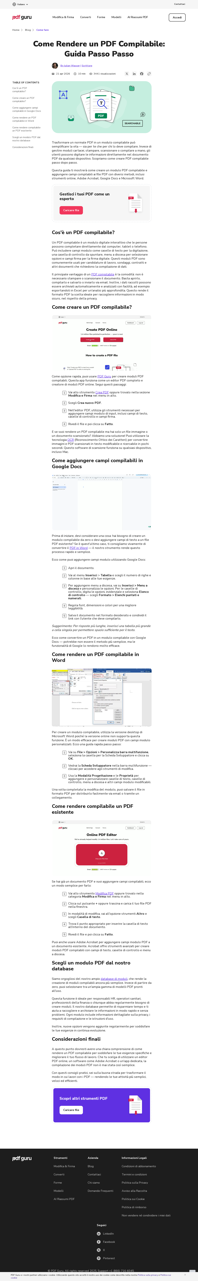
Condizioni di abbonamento (139, 1166)
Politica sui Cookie (133, 1199)
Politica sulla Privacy (135, 1183)
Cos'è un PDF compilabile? (19, 90)
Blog (28, 30)
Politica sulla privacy (148, 1275)
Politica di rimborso (134, 1207)
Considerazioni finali (22, 147)
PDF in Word (79, 548)
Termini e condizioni (134, 1174)
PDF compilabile (102, 274)
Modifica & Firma (63, 17)
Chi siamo (94, 1183)
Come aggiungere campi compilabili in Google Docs (26, 109)
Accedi (177, 17)
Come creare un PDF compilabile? (23, 99)
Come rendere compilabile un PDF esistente (26, 129)
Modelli (116, 17)
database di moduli (114, 979)
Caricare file (71, 210)
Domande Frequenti (100, 1191)
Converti (85, 17)
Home (15, 30)
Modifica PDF (104, 893)
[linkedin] (134, 73)
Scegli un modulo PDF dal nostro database (26, 139)
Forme (101, 17)
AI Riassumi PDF (137, 17)
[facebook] (141, 73)
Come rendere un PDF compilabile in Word (24, 119)
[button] (20, 4)
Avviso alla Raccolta (134, 1191)
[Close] (185, 1275)
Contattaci (179, 4)
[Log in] (177, 17)
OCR (70, 440)
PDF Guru (104, 376)
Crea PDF (102, 392)
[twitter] (126, 73)
